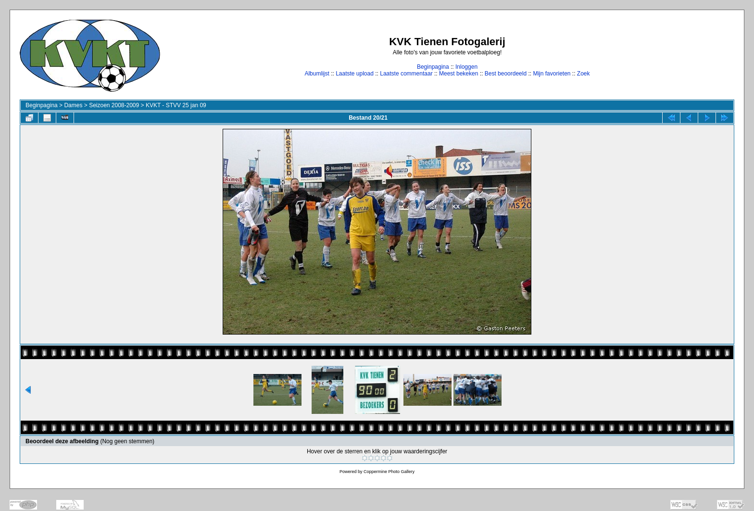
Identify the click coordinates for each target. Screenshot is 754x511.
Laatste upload (355, 73)
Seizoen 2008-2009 (114, 105)
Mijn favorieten (551, 73)
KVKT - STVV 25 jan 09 (176, 105)
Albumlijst (316, 73)
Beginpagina (433, 66)
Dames (73, 105)
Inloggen (466, 66)
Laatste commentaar (406, 73)
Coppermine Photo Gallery (389, 471)
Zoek (583, 73)
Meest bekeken (458, 73)
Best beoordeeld (506, 73)
